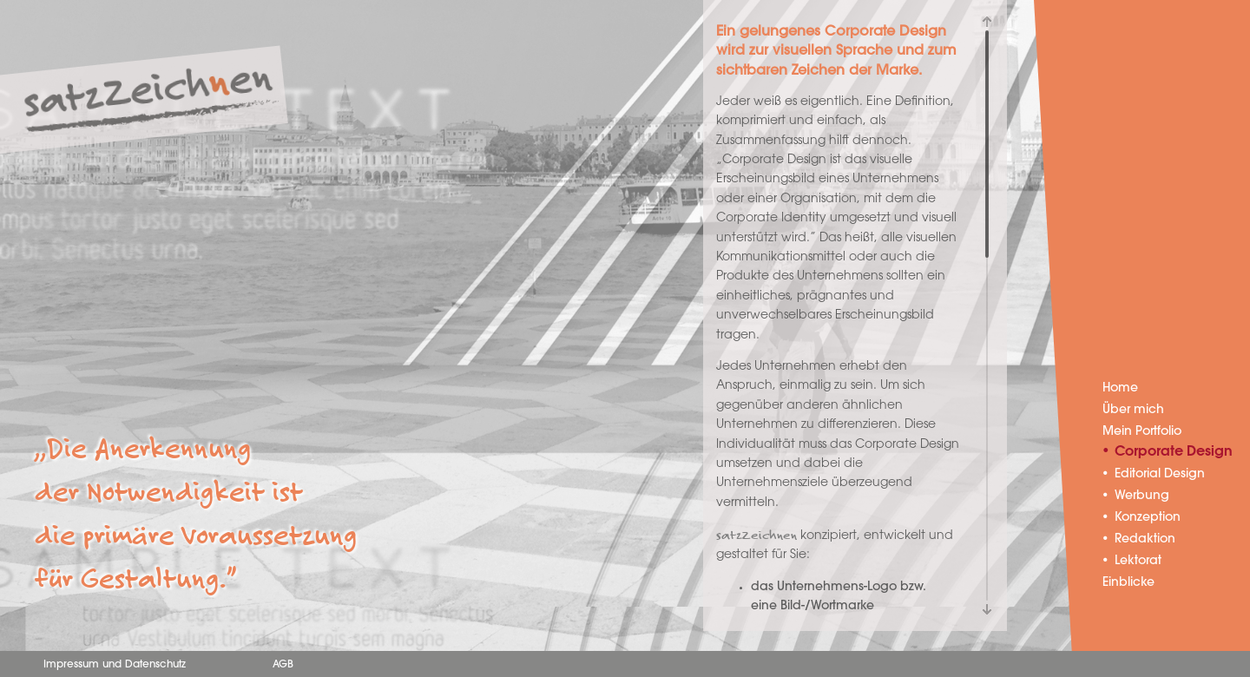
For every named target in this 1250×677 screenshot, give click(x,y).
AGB (283, 665)
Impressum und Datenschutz (114, 665)
